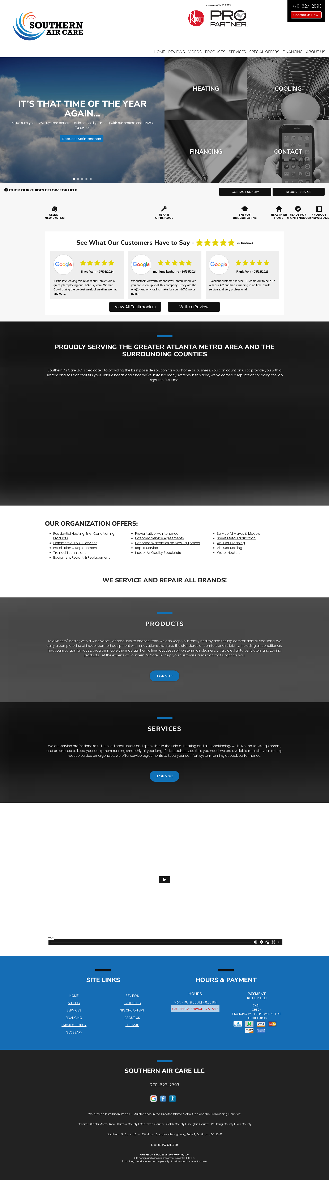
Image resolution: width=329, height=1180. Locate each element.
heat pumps (58, 650)
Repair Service (146, 547)
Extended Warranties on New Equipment (167, 543)
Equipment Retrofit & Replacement (81, 557)
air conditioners (269, 645)
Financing (293, 51)
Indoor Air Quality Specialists (158, 552)
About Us (315, 51)
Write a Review (194, 307)
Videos (195, 51)
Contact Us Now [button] (306, 15)
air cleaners (205, 650)
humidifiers (149, 650)
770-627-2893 (164, 1085)
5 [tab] (92, 180)
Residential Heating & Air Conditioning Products (84, 536)
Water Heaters (228, 552)
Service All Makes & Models (238, 533)
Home (159, 51)
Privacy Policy (73, 1025)
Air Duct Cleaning (231, 543)
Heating (206, 89)
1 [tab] (75, 180)
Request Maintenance (80, 139)
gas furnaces (80, 650)
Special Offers (264, 51)
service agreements (146, 755)
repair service (183, 750)
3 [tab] (83, 180)
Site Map (132, 1025)
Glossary (74, 1032)
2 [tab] (79, 180)
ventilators (253, 650)
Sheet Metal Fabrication (236, 538)
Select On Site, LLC (177, 1154)
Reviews (176, 51)
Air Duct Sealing (229, 547)
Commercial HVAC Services (75, 543)
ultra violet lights (230, 650)
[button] (245, 191)
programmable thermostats (116, 650)
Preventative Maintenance (156, 533)
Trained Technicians (69, 552)
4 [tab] (87, 180)
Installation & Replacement (75, 547)
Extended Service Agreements (159, 538)
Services (237, 51)
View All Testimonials (135, 307)
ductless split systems (177, 650)
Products (215, 51)
